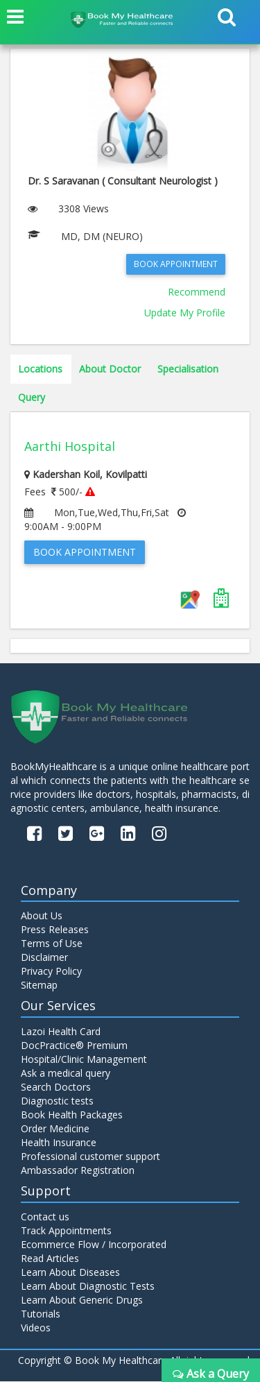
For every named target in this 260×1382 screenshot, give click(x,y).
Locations (40, 368)
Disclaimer (44, 957)
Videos (36, 1328)
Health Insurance (58, 1143)
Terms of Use (52, 943)
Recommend (196, 291)
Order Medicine (55, 1129)
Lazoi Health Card (61, 1032)
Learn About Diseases (70, 1272)
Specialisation (187, 368)
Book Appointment (176, 264)
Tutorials (40, 1314)
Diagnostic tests (57, 1101)
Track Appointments (66, 1231)
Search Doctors (56, 1087)
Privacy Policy (51, 971)
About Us (41, 916)
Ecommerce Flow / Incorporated (93, 1245)
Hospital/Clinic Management (84, 1059)
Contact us (45, 1217)
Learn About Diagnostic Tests (88, 1286)
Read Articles (50, 1258)
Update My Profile (184, 312)
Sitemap (39, 985)
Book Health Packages (72, 1115)
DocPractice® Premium (74, 1045)
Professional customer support (90, 1156)
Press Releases (55, 930)
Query (31, 397)
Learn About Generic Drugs (82, 1300)
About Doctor (110, 368)
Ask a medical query (65, 1073)
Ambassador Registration (78, 1170)
